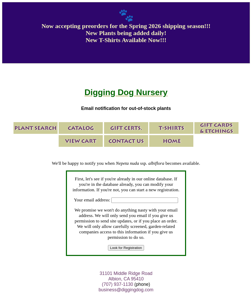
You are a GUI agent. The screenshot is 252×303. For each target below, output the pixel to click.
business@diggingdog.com (126, 289)
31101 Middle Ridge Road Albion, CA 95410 (126, 276)
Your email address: (92, 199)
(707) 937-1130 (117, 284)
